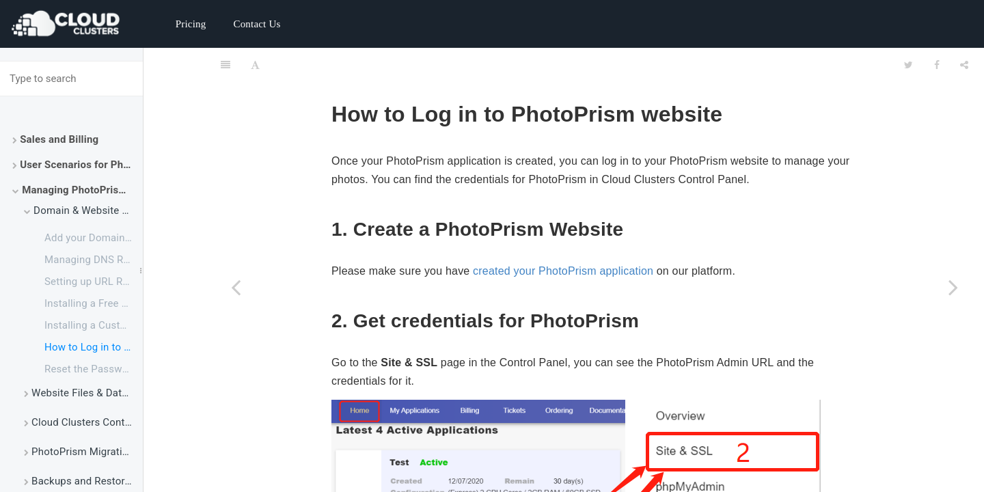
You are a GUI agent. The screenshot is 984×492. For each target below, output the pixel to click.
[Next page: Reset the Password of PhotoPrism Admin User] (953, 287)
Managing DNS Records (93, 260)
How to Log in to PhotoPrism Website (93, 347)
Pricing (191, 23)
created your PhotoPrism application (563, 237)
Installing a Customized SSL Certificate (93, 325)
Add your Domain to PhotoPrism (93, 238)
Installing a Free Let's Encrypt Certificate (93, 303)
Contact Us (256, 23)
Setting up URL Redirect (93, 281)
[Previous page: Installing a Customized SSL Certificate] (235, 287)
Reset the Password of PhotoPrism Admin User (93, 369)
